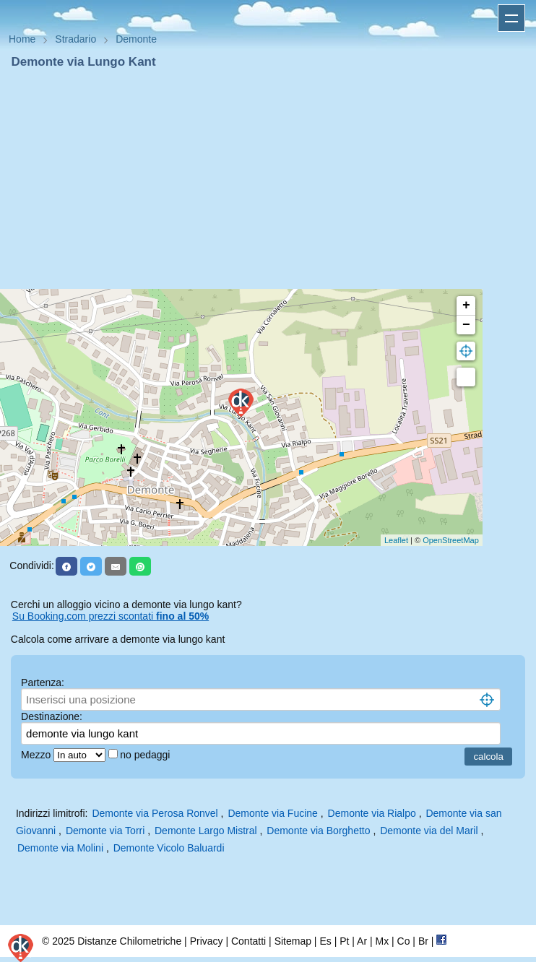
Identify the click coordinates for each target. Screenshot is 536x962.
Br (423, 941)
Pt (344, 941)
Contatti (248, 941)
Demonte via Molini (60, 848)
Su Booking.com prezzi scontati (110, 616)
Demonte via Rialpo (372, 813)
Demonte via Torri (105, 830)
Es (325, 941)
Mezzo (37, 754)
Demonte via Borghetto (318, 830)
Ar (362, 941)
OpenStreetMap (451, 540)
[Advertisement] (268, 179)
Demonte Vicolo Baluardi (169, 848)
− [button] (466, 325)
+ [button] (466, 305)
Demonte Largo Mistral (206, 830)
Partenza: (42, 682)
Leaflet (396, 540)
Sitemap (293, 941)
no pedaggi (146, 754)
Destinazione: (51, 716)
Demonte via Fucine (273, 813)
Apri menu (511, 18)
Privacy (206, 941)
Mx (382, 941)
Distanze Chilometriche (129, 941)
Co (403, 941)
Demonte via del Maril (428, 830)
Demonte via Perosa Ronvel (154, 813)
